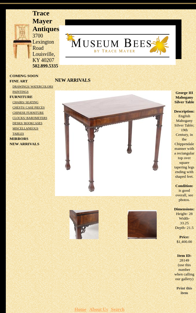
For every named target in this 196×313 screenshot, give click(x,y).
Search (117, 309)
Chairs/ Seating (25, 102)
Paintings (20, 91)
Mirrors (19, 138)
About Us (98, 309)
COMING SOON (24, 76)
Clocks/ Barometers (30, 118)
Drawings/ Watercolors (33, 86)
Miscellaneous (25, 128)
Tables (18, 133)
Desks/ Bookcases (27, 123)
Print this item (184, 290)
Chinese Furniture (28, 112)
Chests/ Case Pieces (29, 107)
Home (80, 309)
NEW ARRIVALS (24, 144)
